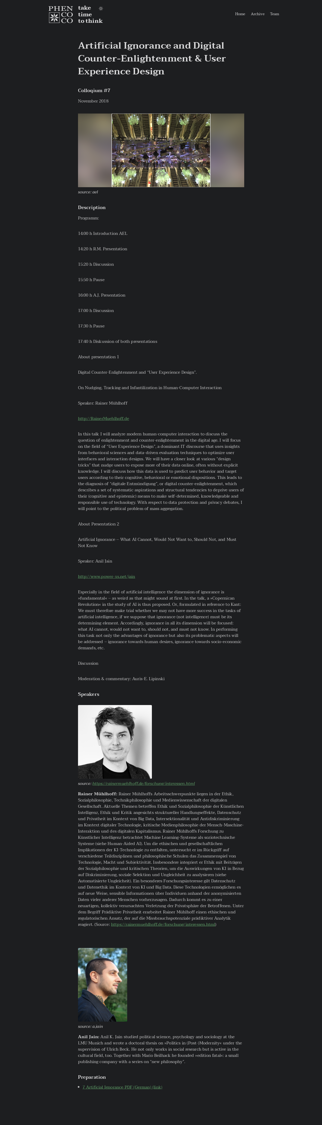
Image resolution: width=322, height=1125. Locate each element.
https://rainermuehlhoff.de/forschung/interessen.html (143, 783)
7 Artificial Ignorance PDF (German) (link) (123, 1087)
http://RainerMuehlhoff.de (103, 418)
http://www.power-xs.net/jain (106, 576)
